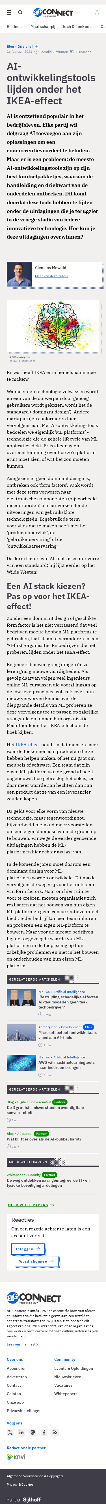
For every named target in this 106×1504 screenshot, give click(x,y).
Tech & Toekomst (78, 26)
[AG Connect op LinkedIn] (21, 1432)
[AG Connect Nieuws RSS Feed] (55, 1432)
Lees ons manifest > (22, 1344)
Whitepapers (65, 1393)
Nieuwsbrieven (67, 1376)
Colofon (14, 1393)
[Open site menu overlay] (9, 12)
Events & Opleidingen (73, 1368)
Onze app (15, 1402)
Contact (14, 1385)
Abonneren (17, 1368)
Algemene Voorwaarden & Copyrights (35, 1476)
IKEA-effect (28, 744)
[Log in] (97, 12)
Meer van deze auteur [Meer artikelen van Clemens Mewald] (51, 276)
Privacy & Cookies (20, 1484)
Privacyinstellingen (24, 1410)
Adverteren (17, 1376)
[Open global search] (20, 12)
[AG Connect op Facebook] (44, 1432)
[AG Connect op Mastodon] (32, 1432)
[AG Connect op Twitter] (10, 1432)
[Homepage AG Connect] (53, 12)
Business (15, 26)
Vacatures (63, 1385)
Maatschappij (43, 26)
